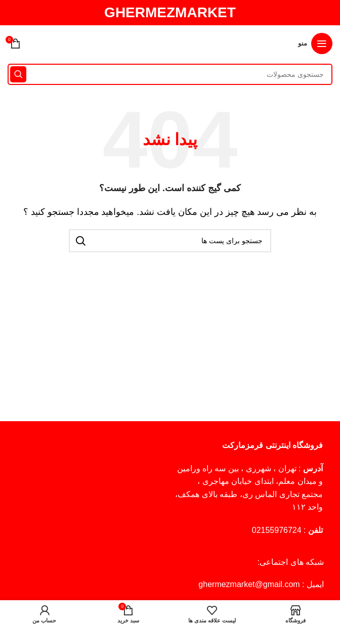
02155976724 (277, 530)
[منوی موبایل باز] (315, 43)
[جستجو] (170, 74)
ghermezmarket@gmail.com (249, 584)
